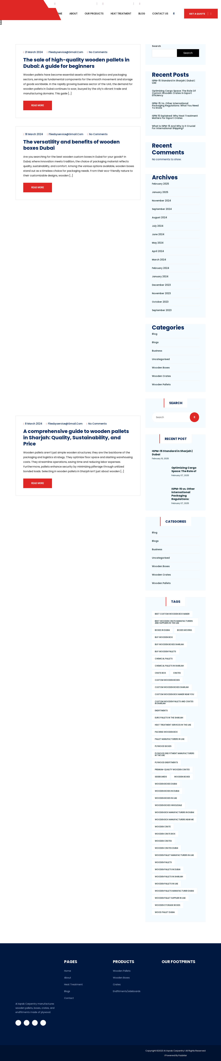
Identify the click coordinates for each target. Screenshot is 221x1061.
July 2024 (157, 226)
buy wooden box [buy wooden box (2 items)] (164, 637)
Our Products (94, 13)
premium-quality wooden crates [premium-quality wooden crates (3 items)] (172, 769)
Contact (69, 998)
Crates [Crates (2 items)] (177, 672)
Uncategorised (161, 359)
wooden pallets (161, 384)
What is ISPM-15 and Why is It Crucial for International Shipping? (173, 127)
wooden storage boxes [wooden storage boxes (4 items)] (167, 905)
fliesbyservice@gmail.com (65, 52)
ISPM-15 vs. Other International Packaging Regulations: (183, 494)
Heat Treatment (121, 13)
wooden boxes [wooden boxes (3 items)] (182, 776)
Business (157, 351)
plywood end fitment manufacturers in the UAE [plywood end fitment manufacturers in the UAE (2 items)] (174, 754)
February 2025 (160, 184)
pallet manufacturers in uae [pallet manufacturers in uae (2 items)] (169, 739)
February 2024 (160, 268)
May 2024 (157, 243)
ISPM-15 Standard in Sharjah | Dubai (172, 452)
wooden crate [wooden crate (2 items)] (163, 826)
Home (58, 13)
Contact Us (160, 13)
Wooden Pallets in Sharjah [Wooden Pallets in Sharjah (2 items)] (169, 876)
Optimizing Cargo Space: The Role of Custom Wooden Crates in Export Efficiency (174, 93)
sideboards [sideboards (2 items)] (161, 776)
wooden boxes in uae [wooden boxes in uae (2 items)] (166, 798)
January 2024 (160, 276)
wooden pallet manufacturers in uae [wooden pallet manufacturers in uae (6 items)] (174, 855)
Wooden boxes (161, 367)
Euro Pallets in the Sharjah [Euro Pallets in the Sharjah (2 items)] (169, 717)
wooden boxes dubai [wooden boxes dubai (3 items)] (166, 783)
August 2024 (159, 217)
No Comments (98, 52)
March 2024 (159, 259)
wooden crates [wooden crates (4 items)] (163, 840)
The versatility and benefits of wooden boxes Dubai (75, 146)
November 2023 (161, 293)
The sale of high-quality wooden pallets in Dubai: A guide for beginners (77, 63)
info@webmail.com (116, 3)
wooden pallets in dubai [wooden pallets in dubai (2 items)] (167, 869)
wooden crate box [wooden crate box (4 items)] (165, 833)
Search (156, 46)
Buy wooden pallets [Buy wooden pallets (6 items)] (165, 651)
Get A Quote (201, 13)
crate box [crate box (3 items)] (160, 672)
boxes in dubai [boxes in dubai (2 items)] (162, 630)
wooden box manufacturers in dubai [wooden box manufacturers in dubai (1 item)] (174, 812)
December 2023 (161, 285)
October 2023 (160, 302)
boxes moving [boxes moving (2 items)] (184, 630)
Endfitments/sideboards (126, 991)
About (73, 13)
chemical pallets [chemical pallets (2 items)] (164, 658)
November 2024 (161, 200)
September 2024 (162, 209)
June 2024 (158, 234)
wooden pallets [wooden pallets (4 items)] (163, 862)
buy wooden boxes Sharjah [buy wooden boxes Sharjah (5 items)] (169, 644)
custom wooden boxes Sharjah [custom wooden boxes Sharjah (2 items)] (172, 687)
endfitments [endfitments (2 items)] (161, 710)
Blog (141, 13)
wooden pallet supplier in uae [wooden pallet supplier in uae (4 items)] (170, 898)
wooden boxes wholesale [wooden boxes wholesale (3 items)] (168, 805)
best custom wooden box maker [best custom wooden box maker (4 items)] (172, 613)
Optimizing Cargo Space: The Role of (183, 469)
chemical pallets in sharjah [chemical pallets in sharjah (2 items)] (169, 665)
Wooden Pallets (121, 970)
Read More (38, 106)
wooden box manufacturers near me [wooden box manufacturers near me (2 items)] (174, 819)
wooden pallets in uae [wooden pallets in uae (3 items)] (166, 883)
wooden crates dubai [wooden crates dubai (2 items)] (166, 848)
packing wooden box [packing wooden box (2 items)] (166, 732)
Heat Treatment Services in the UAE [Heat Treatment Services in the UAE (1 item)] (173, 724)
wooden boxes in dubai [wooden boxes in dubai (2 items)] (167, 791)
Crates (117, 984)
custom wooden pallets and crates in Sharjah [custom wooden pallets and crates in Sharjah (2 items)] (174, 702)
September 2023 (162, 310)
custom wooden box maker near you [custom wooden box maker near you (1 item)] (174, 694)
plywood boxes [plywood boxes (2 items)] (163, 746)
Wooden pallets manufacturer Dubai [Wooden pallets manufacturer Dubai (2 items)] (174, 890)
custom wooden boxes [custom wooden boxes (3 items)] (167, 680)
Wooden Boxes (121, 977)
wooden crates (161, 376)
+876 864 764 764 (152, 3)
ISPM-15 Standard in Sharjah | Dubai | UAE (173, 81)
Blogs (155, 342)
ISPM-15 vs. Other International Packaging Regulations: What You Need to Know (175, 105)
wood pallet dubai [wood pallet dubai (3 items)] (165, 912)
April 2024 (158, 251)
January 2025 (160, 192)
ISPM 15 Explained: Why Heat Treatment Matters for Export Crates (175, 117)
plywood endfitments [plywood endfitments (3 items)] (166, 762)
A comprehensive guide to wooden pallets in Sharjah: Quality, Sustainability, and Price (70, 441)
